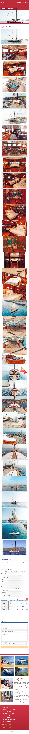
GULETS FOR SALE (7, 721)
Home (20, 2)
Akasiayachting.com (9, 8)
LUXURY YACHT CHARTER (9, 709)
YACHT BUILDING (7, 715)
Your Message (14, 638)
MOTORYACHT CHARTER (8, 713)
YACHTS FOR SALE (7, 717)
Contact (26, 2)
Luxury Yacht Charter (20, 679)
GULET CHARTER (7, 711)
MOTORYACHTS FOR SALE (9, 719)
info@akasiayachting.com (8, 727)
